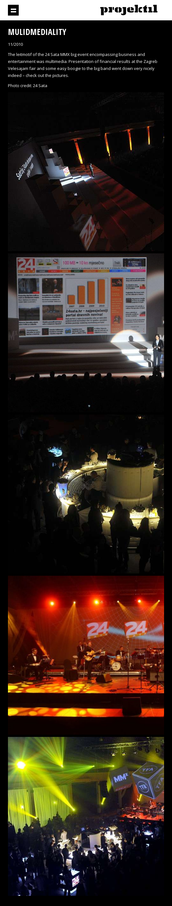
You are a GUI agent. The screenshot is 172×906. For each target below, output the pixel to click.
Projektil (128, 10)
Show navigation (13, 10)
